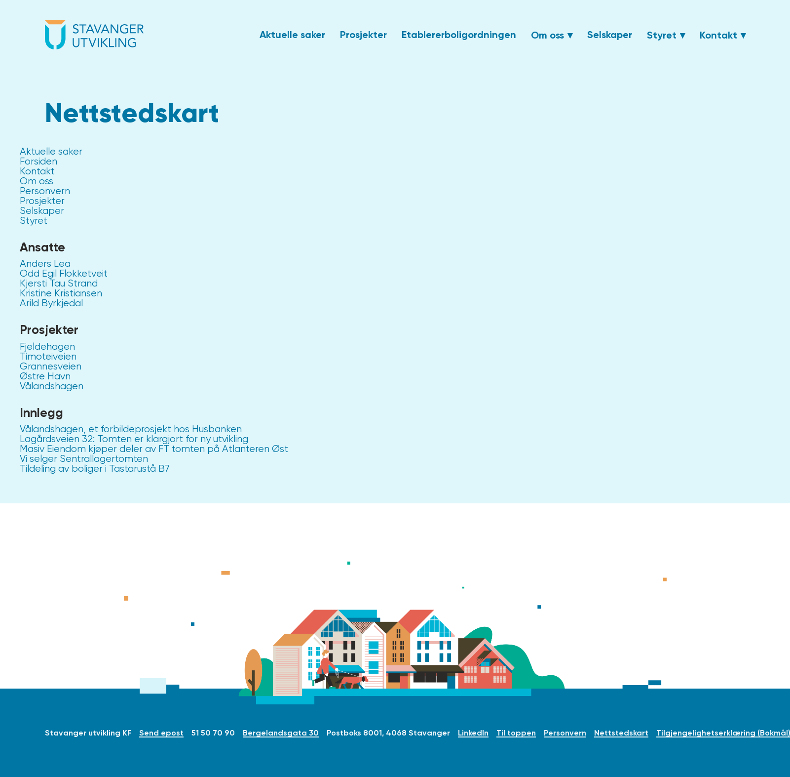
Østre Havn (45, 376)
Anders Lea (45, 263)
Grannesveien (50, 366)
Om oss (547, 35)
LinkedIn (473, 732)
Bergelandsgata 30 (281, 732)
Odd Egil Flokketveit (64, 273)
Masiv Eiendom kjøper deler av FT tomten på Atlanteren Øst (154, 448)
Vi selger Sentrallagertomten (84, 458)
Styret (662, 35)
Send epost (161, 732)
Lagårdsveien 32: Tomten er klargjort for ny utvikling (134, 439)
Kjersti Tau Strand (59, 283)
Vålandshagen (51, 386)
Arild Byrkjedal (51, 303)
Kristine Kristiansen (61, 293)
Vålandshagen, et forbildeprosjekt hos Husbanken (131, 429)
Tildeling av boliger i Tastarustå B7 (95, 468)
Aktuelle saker (292, 35)
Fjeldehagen (47, 346)
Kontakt (718, 35)
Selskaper (609, 35)
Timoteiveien (48, 356)
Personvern (45, 191)
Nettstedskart (621, 732)
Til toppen (516, 732)
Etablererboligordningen (459, 35)
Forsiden (38, 161)
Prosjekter (363, 35)
